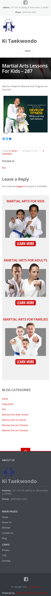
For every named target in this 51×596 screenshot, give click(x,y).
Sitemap (6, 560)
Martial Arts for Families (25, 319)
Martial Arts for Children (15, 425)
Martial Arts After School (15, 414)
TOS (4, 555)
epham (14, 151)
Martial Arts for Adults (25, 260)
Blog (4, 538)
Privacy (5, 550)
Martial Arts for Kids (25, 201)
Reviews (6, 527)
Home (5, 517)
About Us (7, 522)
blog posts (7, 404)
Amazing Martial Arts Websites (32, 593)
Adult (5, 398)
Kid (4, 167)
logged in (21, 186)
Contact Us (7, 532)
